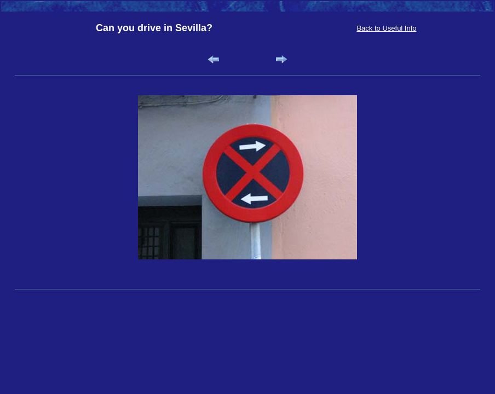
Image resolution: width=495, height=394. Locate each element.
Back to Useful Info (386, 28)
